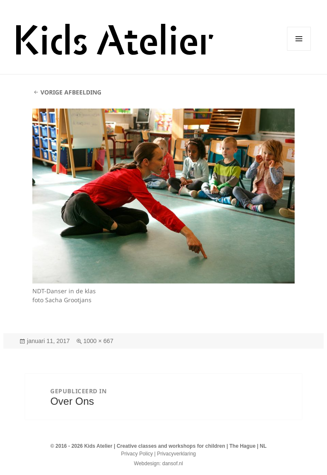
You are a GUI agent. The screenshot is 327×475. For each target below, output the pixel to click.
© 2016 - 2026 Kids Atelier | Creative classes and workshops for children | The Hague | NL (158, 446)
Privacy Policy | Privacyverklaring (158, 454)
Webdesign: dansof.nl (158, 463)
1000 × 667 (98, 341)
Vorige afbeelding (70, 92)
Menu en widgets (299, 50)
